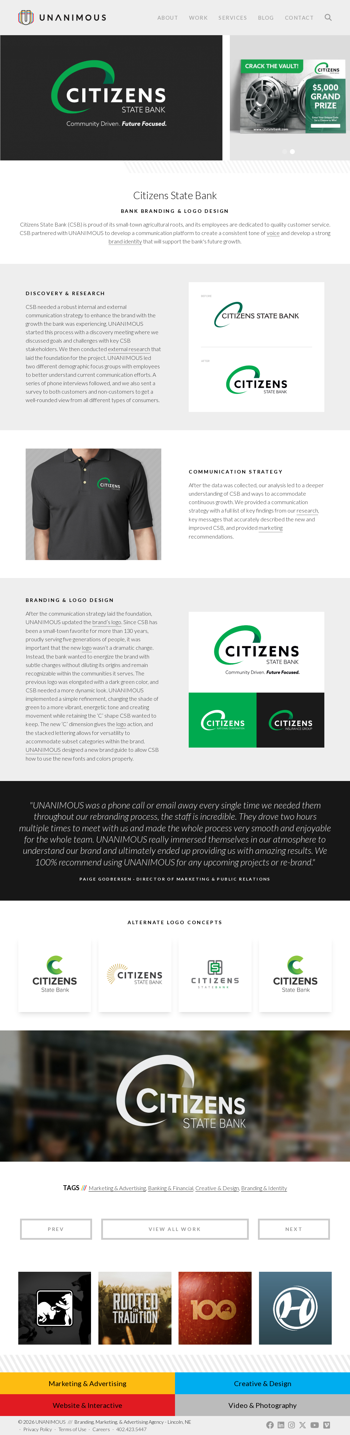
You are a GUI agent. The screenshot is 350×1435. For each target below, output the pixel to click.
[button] (54, 1010)
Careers (101, 1429)
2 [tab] (292, 151)
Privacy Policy (37, 1429)
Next (294, 1229)
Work (198, 17)
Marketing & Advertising (117, 1188)
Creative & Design (217, 1188)
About (168, 17)
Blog (266, 17)
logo (87, 647)
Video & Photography (262, 1405)
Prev (56, 1229)
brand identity (125, 241)
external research (129, 348)
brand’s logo (106, 621)
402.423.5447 (131, 1429)
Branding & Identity (264, 1188)
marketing (271, 527)
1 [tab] (284, 151)
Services (233, 18)
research (307, 510)
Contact (299, 18)
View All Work (175, 1229)
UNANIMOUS (43, 749)
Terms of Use (72, 1429)
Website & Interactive (87, 1405)
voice (273, 232)
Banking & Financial (170, 1188)
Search (328, 17)
